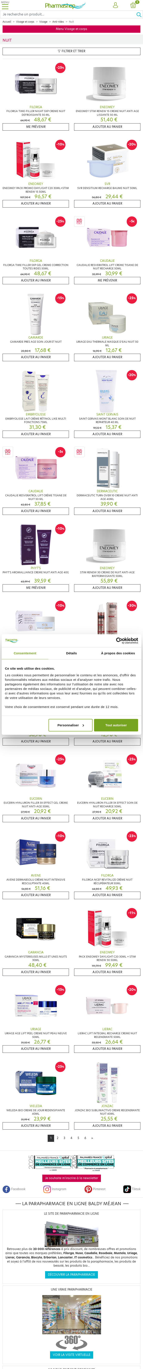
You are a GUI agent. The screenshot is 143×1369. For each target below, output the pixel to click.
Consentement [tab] (25, 653)
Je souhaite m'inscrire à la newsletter (71, 1178)
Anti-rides (58, 21)
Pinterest (94, 1189)
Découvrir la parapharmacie (71, 1275)
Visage (43, 21)
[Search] (68, 14)
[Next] (92, 1138)
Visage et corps (25, 21)
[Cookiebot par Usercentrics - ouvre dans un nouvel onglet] (119, 641)
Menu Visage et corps (71, 29)
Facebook (14, 1189)
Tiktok (131, 1189)
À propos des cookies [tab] (118, 653)
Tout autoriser (116, 725)
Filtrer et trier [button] (71, 51)
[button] (115, 5)
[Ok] (139, 14)
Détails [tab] (71, 653)
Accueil (7, 21)
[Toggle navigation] (5, 5)
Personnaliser (71, 725)
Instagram (54, 1189)
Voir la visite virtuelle (71, 1355)
